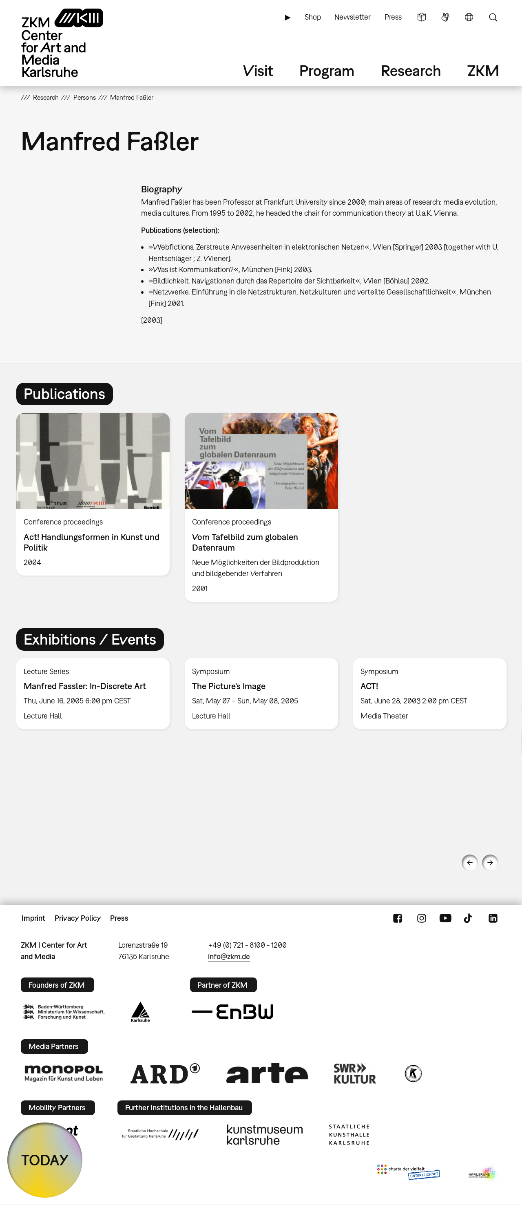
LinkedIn (493, 918)
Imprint (33, 918)
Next (490, 863)
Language (469, 17)
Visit (258, 70)
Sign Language (445, 17)
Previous (470, 863)
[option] (93, 494)
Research (411, 70)
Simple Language (422, 17)
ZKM (483, 70)
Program (326, 70)
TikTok (469, 918)
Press (393, 17)
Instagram (422, 918)
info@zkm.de (229, 956)
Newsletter (352, 17)
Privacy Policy (78, 918)
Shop (313, 17)
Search (493, 17)
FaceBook (397, 918)
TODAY (45, 1160)
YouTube (445, 918)
